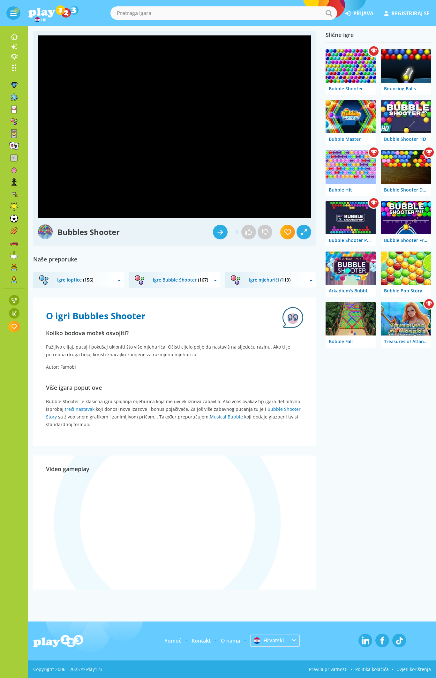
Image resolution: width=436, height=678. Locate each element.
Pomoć (172, 640)
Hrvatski (269, 640)
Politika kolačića (372, 669)
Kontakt (201, 640)
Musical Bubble (226, 417)
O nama (230, 640)
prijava (359, 13)
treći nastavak (79, 409)
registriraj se (407, 13)
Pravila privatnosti (328, 669)
